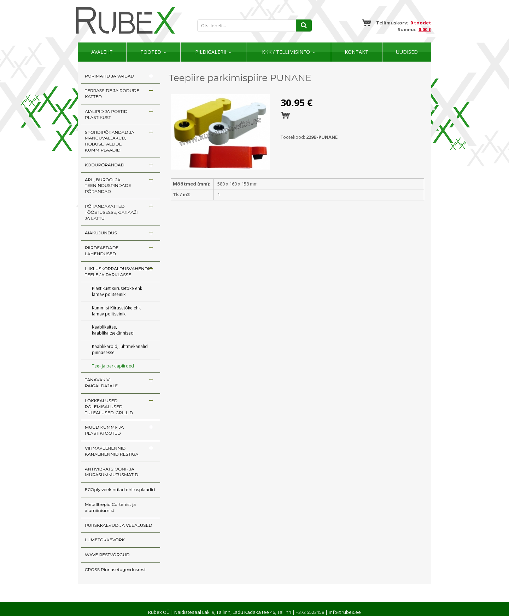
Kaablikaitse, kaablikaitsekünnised (113, 330)
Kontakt (356, 52)
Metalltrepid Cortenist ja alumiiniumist (110, 507)
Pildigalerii (210, 52)
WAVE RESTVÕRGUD (107, 554)
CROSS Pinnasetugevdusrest (115, 569)
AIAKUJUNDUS (101, 232)
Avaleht (102, 52)
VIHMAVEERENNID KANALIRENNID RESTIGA (111, 451)
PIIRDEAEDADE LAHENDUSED (101, 250)
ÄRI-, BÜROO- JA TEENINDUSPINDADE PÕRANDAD (108, 185)
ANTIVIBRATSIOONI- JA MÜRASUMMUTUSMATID (111, 472)
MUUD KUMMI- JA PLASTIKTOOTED (104, 430)
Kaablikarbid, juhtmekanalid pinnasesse (120, 349)
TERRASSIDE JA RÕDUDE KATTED (112, 93)
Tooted (150, 52)
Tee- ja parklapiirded (113, 366)
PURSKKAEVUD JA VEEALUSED (118, 525)
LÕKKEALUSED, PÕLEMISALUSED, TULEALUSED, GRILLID (109, 406)
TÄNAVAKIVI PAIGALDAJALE (101, 382)
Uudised (407, 52)
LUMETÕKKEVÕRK (105, 539)
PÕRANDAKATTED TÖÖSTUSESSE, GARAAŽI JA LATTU (111, 212)
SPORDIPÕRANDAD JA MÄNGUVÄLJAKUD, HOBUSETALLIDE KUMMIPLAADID (109, 141)
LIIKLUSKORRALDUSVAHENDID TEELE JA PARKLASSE (119, 271)
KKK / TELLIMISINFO (286, 52)
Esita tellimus (285, 115)
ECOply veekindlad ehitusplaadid (120, 489)
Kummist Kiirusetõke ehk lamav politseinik (116, 311)
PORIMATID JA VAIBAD (109, 76)
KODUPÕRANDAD (104, 164)
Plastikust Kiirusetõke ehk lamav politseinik (117, 291)
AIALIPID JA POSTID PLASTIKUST (106, 114)
